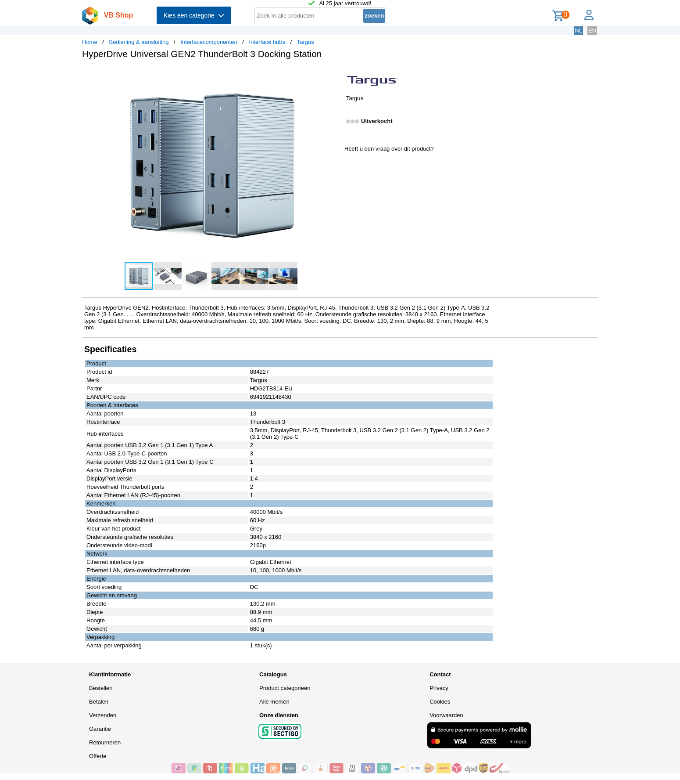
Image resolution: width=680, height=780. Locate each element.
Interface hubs (267, 42)
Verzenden (102, 715)
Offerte (98, 756)
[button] (332, 75)
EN (592, 30)
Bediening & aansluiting (139, 42)
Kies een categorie (194, 15)
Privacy (438, 688)
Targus (305, 42)
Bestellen (100, 688)
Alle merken (274, 701)
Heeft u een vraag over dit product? (389, 148)
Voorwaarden (446, 715)
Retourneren (105, 742)
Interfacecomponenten (208, 42)
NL (578, 30)
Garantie (100, 729)
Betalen (98, 701)
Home (89, 42)
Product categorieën (284, 688)
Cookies (439, 701)
